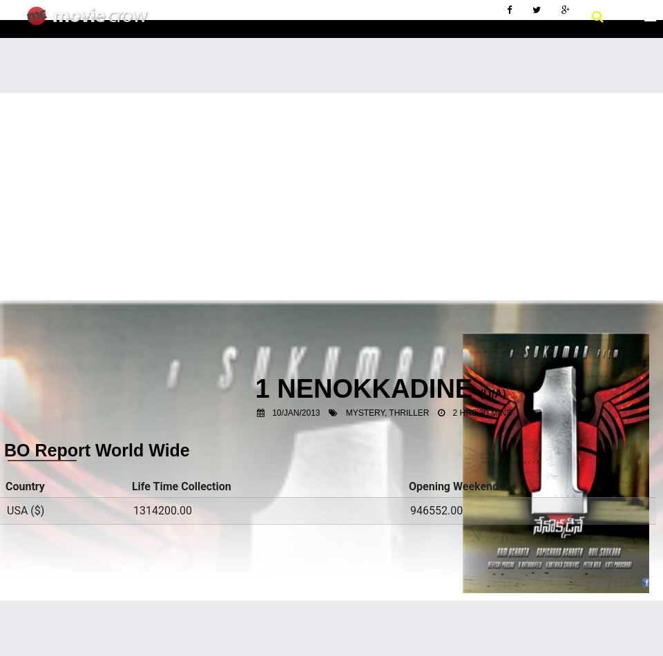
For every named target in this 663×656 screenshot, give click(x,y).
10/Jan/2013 (296, 413)
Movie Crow (91, 21)
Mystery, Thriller (388, 413)
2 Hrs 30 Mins (482, 413)
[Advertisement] (331, 196)
